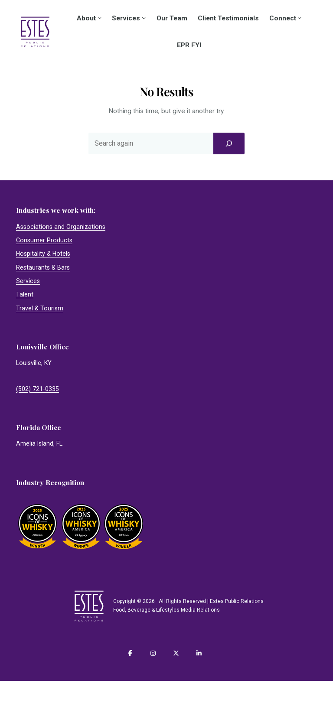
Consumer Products (44, 240)
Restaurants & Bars (43, 267)
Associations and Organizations (60, 226)
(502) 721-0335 (37, 388)
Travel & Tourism (39, 308)
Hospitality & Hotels (43, 253)
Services (28, 280)
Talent (24, 294)
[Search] (229, 143)
